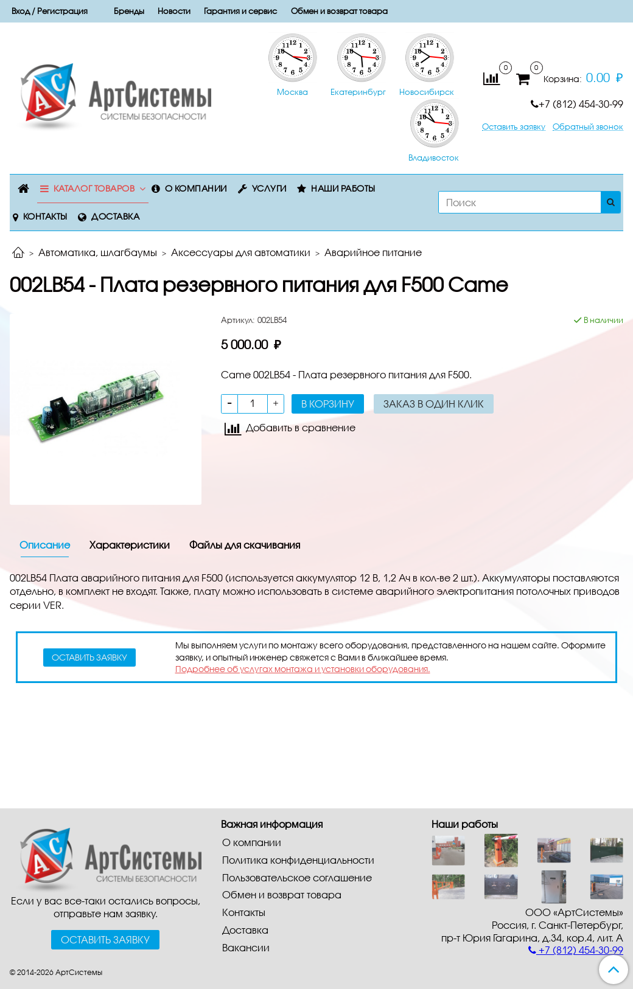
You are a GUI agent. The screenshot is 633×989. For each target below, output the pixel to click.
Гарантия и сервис (240, 11)
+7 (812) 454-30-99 (577, 103)
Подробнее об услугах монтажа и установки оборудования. (302, 669)
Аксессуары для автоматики (240, 252)
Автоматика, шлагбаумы (97, 252)
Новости (174, 11)
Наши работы (343, 188)
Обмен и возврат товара (339, 11)
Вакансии (246, 947)
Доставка (115, 216)
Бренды (129, 11)
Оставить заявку (513, 127)
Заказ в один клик (433, 403)
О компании (196, 188)
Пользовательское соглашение (297, 877)
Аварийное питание (373, 252)
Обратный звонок (588, 127)
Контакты (45, 216)
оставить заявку (89, 657)
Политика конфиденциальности (298, 860)
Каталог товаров (94, 188)
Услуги (269, 188)
